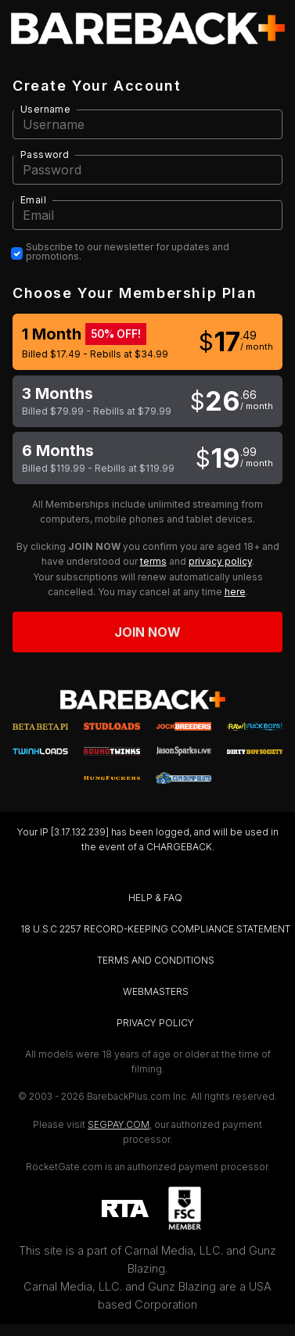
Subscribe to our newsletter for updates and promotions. (127, 251)
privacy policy (220, 561)
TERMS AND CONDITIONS (155, 960)
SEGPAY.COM (118, 1124)
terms (153, 561)
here (235, 592)
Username (45, 109)
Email (33, 200)
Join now (148, 632)
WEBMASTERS (156, 991)
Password (44, 154)
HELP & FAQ (155, 897)
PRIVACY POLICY (155, 1023)
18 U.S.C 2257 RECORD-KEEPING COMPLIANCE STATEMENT (155, 929)
